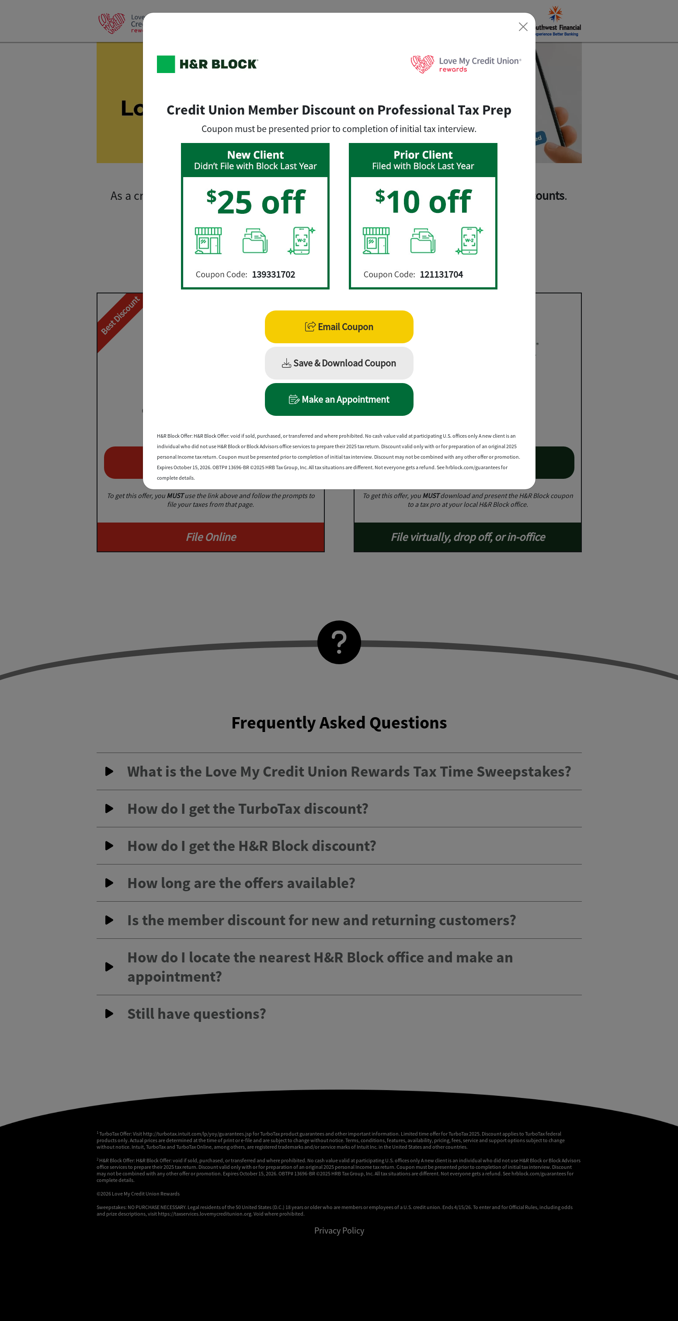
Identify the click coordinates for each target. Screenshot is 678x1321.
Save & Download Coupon (339, 363)
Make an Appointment (339, 399)
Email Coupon (339, 327)
